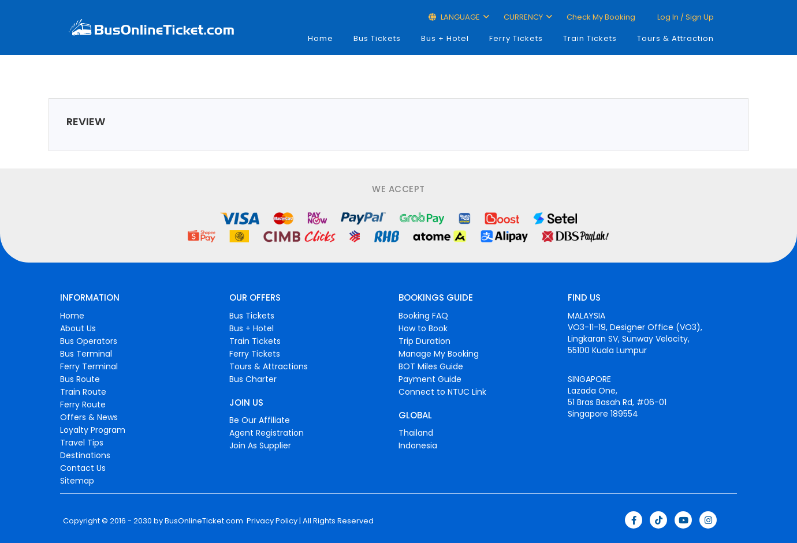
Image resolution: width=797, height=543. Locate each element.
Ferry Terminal (89, 366)
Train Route (83, 392)
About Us (78, 328)
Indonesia (417, 445)
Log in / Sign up (685, 17)
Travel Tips (81, 442)
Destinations (85, 455)
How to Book (423, 328)
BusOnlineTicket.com (204, 521)
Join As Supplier (260, 445)
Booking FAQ (423, 315)
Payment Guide (429, 379)
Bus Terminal (86, 353)
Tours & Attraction (675, 38)
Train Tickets (590, 38)
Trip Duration (424, 341)
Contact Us (83, 468)
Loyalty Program (92, 430)
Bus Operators (88, 341)
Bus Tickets (377, 38)
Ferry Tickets (516, 38)
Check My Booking (601, 17)
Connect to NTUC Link (442, 392)
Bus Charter (253, 379)
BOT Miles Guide (430, 366)
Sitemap (77, 480)
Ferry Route (83, 404)
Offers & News (89, 417)
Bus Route (80, 379)
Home (320, 38)
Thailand (415, 433)
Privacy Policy (271, 521)
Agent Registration (266, 433)
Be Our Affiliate (259, 420)
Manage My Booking (438, 353)
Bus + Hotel (445, 38)
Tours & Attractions (268, 366)
